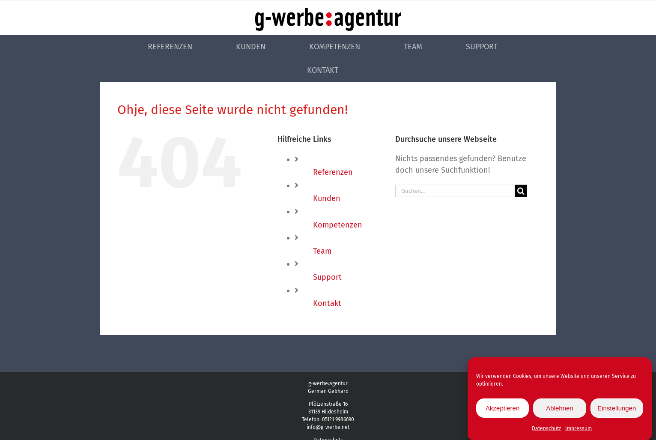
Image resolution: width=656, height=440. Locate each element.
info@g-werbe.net (328, 427)
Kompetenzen (337, 225)
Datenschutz (546, 431)
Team (322, 251)
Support (327, 277)
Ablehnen (559, 410)
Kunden (326, 198)
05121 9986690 (338, 419)
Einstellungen (616, 410)
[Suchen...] (455, 191)
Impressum (578, 431)
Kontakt (327, 303)
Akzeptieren (502, 410)
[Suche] (521, 191)
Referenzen (333, 172)
